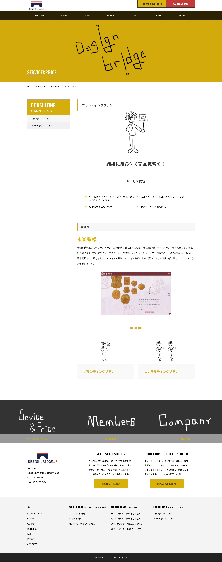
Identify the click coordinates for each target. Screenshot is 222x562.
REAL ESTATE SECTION (111, 483)
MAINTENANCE (124, 507)
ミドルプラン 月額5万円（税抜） (126, 518)
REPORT (159, 15)
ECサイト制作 (75, 518)
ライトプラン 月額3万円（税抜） (126, 513)
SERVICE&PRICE (39, 15)
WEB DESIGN (87, 507)
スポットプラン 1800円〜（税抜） (127, 528)
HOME (28, 507)
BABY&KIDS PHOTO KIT (167, 483)
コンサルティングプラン (42, 125)
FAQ (135, 15)
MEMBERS (111, 15)
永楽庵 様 (87, 239)
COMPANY (63, 15)
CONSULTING (169, 507)
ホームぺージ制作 (77, 513)
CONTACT (182, 15)
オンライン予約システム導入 (82, 523)
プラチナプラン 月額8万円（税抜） (127, 523)
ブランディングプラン (41, 118)
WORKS (87, 15)
